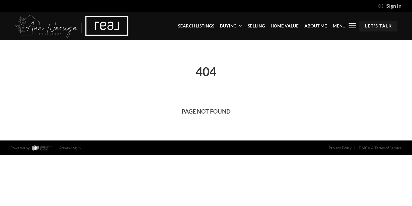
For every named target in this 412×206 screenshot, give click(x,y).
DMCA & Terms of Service (380, 148)
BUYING (231, 25)
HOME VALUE (285, 25)
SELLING (256, 25)
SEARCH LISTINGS (196, 25)
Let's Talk (378, 25)
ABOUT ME (315, 25)
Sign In (389, 6)
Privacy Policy (340, 148)
